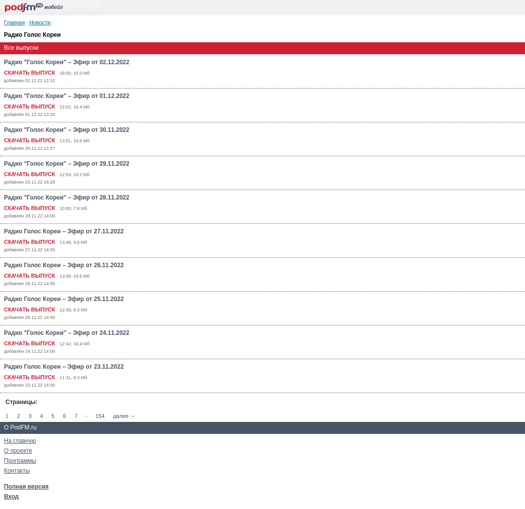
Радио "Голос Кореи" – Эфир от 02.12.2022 (66, 62)
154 (99, 416)
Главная (14, 22)
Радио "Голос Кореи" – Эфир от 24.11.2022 (66, 332)
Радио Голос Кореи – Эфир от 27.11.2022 (64, 231)
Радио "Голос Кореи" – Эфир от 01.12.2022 (66, 96)
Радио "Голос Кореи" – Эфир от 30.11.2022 (66, 129)
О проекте (18, 450)
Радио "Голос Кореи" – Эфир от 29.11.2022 (66, 163)
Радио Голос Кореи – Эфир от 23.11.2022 (64, 366)
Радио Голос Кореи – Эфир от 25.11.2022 (64, 299)
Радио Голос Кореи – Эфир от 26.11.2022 (64, 265)
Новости (40, 22)
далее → (124, 416)
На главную (20, 440)
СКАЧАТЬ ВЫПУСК (29, 73)
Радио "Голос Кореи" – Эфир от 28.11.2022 (66, 197)
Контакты (17, 470)
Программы (20, 460)
